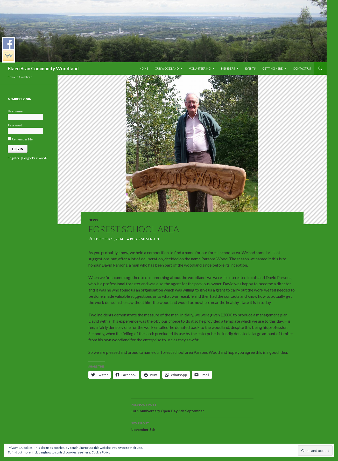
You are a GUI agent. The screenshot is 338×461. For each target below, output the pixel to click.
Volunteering (200, 68)
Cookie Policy (100, 452)
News (93, 220)
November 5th (192, 426)
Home (143, 68)
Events (250, 68)
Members (228, 68)
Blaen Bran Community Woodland (43, 68)
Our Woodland (167, 68)
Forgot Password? (34, 158)
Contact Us (302, 68)
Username (15, 111)
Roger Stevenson (144, 239)
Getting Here (272, 68)
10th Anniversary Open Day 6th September (192, 407)
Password (15, 125)
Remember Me (20, 139)
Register (13, 158)
